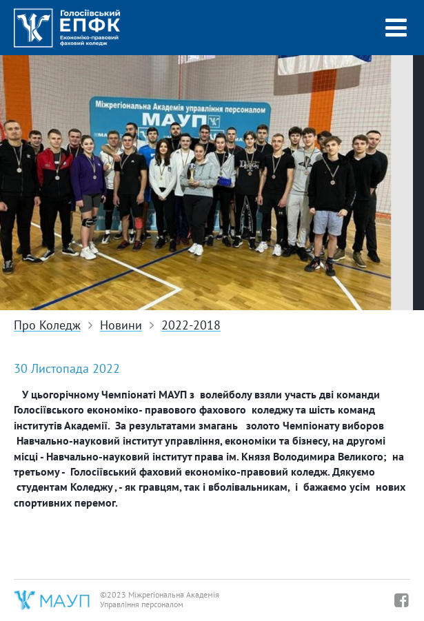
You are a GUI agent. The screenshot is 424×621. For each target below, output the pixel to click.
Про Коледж (47, 326)
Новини (121, 326)
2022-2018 (191, 326)
